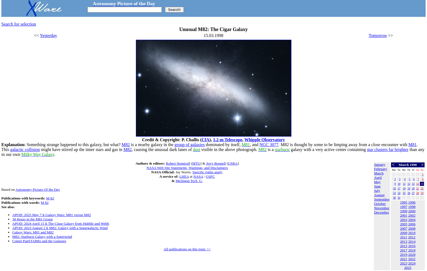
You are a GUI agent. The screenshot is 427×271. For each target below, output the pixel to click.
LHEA (184, 176)
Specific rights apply (207, 172)
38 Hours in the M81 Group (32, 219)
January (379, 164)
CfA (205, 139)
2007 (403, 228)
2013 (403, 241)
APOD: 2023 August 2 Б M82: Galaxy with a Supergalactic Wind (60, 228)
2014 (412, 241)
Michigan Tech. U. (189, 181)
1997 (403, 207)
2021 (403, 259)
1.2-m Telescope (227, 139)
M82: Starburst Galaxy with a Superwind (42, 237)
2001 (403, 215)
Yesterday (48, 35)
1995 (403, 202)
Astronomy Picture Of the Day (38, 189)
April (378, 177)
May (377, 182)
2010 (412, 233)
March (379, 173)
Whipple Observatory (264, 139)
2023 (403, 263)
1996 (412, 202)
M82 (126, 144)
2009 (403, 233)
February (380, 169)
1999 (403, 211)
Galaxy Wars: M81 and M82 (33, 232)
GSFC (210, 176)
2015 (403, 246)
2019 (403, 254)
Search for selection (18, 24)
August (379, 195)
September (382, 199)
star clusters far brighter (387, 149)
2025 (407, 268)
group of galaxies (190, 144)
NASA (198, 176)
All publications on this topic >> (187, 249)
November (381, 208)
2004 (412, 220)
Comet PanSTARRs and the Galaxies (39, 241)
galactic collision (25, 149)
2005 (403, 224)
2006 (412, 224)
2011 (403, 237)
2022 (412, 259)
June (377, 186)
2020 (412, 254)
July (377, 191)
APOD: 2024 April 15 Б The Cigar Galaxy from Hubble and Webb (60, 223)
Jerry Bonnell (216, 163)
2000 (412, 211)
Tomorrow (378, 35)
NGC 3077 (269, 144)
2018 (412, 250)
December (381, 212)
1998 (412, 207)
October (380, 204)
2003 (403, 220)
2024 (412, 263)
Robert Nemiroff (178, 163)
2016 (412, 246)
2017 (403, 250)
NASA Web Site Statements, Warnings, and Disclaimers (187, 168)
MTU (196, 163)
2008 (412, 228)
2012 (412, 237)
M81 (412, 144)
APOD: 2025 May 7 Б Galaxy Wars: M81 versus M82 (51, 215)
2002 (412, 215)
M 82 (50, 198)
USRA (233, 163)
